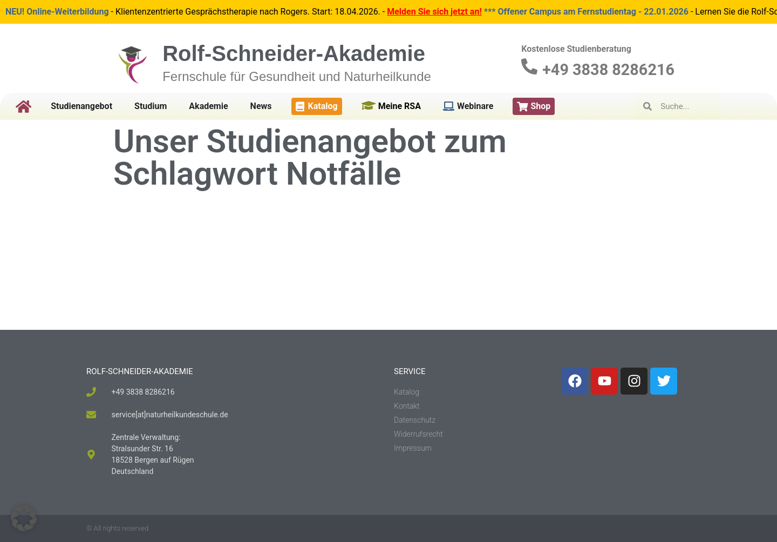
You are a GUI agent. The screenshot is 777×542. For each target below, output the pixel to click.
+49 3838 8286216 (608, 69)
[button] (23, 518)
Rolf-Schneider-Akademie (293, 53)
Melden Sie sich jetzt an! (434, 11)
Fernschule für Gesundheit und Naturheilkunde (296, 76)
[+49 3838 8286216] (529, 66)
